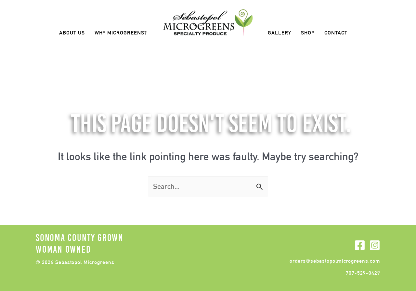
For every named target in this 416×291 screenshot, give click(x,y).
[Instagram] (374, 245)
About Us (72, 33)
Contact (335, 33)
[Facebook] (359, 245)
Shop (308, 33)
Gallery (279, 33)
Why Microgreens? (121, 33)
